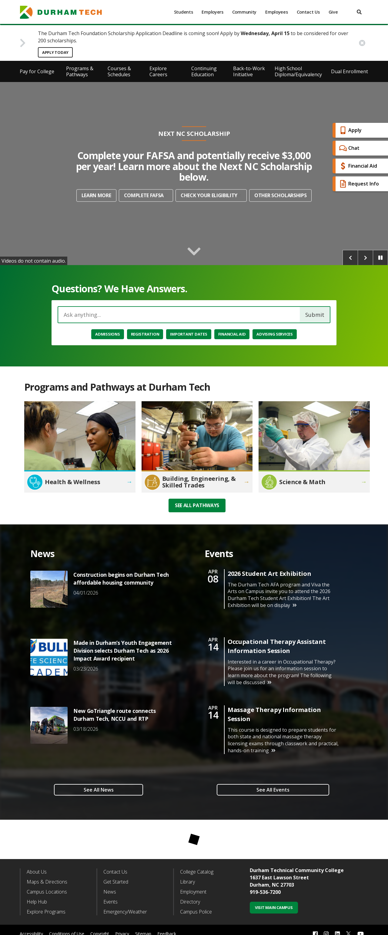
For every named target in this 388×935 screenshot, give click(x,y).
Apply (350, 130)
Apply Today (55, 52)
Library (187, 881)
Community (244, 12)
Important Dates (188, 334)
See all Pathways (197, 505)
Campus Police (196, 911)
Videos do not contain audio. (34, 261)
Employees (276, 12)
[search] (359, 11)
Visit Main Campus (274, 907)
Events (110, 901)
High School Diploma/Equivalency (298, 71)
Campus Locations (47, 891)
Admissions (107, 334)
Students (183, 12)
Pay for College (37, 71)
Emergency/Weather (125, 911)
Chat (349, 148)
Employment (193, 891)
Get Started (115, 881)
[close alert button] (362, 43)
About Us (37, 871)
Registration (145, 334)
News (109, 891)
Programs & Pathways (79, 71)
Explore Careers (158, 71)
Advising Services (274, 334)
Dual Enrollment (349, 71)
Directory (190, 901)
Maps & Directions (47, 881)
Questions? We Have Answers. (120, 288)
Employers (212, 12)
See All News (99, 789)
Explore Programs (46, 911)
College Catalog (196, 871)
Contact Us (308, 12)
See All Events (272, 789)
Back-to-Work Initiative (249, 71)
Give (333, 12)
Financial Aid (357, 166)
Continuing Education (204, 71)
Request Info (358, 184)
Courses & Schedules (119, 71)
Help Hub (37, 901)
